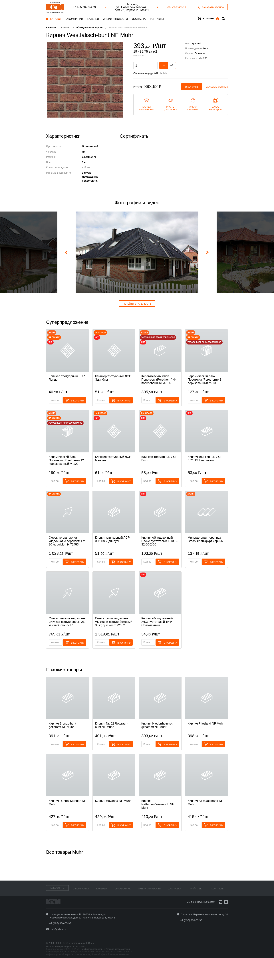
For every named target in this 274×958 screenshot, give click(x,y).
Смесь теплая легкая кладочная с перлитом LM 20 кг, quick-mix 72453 (67, 541)
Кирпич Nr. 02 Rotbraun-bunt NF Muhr (111, 725)
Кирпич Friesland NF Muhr (206, 723)
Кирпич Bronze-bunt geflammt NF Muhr (62, 725)
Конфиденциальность (92, 949)
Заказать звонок (217, 86)
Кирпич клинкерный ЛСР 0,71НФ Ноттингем (205, 458)
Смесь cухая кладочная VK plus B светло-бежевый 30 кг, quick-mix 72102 (113, 622)
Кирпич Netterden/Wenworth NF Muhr (157, 804)
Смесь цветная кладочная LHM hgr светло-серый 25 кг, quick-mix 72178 (67, 622)
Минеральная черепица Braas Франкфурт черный (205, 539)
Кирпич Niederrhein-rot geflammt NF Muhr (156, 725)
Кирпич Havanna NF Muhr (113, 801)
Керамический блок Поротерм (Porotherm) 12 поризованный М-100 (66, 460)
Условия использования (118, 949)
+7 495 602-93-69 (84, 7)
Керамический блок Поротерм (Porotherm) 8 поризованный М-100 (204, 379)
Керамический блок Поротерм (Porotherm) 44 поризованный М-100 (159, 379)
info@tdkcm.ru (59, 929)
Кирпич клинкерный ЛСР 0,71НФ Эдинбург (112, 539)
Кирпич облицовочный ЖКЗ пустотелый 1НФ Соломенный (157, 622)
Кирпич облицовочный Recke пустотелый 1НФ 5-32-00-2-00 (159, 541)
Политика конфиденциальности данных (66, 946)
